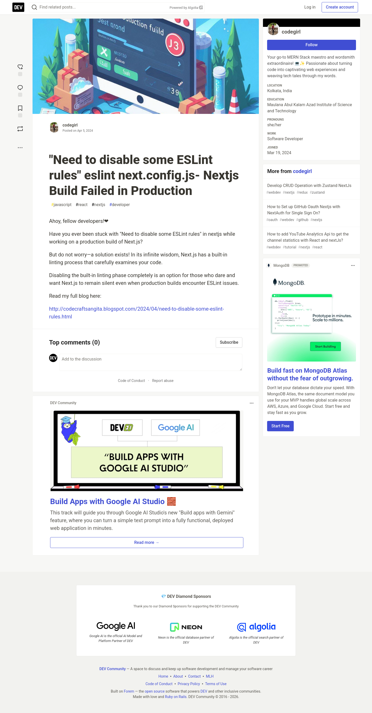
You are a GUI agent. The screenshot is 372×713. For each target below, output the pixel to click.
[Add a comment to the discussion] (151, 362)
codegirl (70, 125)
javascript (61, 205)
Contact (194, 676)
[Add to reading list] (20, 111)
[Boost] (20, 128)
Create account (340, 7)
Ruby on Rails (176, 697)
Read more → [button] (146, 542)
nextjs (98, 205)
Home (163, 676)
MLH (210, 676)
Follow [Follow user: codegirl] (312, 44)
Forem (129, 691)
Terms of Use (216, 684)
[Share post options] (20, 148)
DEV (203, 691)
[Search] (34, 7)
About (178, 676)
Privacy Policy (189, 684)
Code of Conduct (131, 381)
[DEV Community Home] (18, 7)
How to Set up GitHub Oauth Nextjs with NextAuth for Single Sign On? (311, 213)
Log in (309, 7)
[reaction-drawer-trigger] (20, 69)
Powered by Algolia (186, 8)
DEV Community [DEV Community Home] (112, 669)
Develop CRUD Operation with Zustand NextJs (311, 189)
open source (155, 691)
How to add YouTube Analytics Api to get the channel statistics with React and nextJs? (311, 241)
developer (119, 205)
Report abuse (163, 381)
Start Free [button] (280, 426)
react (82, 205)
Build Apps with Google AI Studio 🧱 (113, 501)
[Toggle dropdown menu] (251, 403)
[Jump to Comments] (20, 90)
